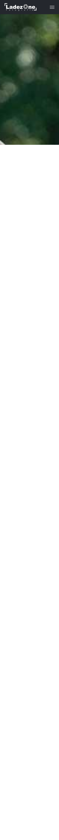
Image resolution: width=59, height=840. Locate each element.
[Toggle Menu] (52, 7)
